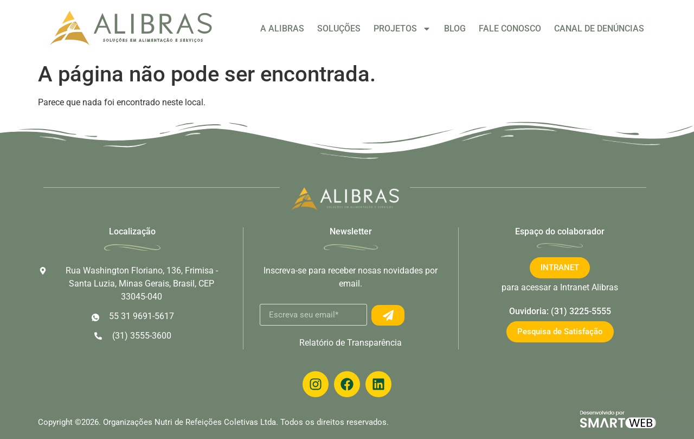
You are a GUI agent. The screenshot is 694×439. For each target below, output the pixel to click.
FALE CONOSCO (510, 28)
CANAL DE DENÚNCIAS (599, 28)
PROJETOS (402, 29)
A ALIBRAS (282, 28)
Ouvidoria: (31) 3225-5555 (560, 311)
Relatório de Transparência (350, 343)
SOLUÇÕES (339, 28)
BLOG (455, 28)
